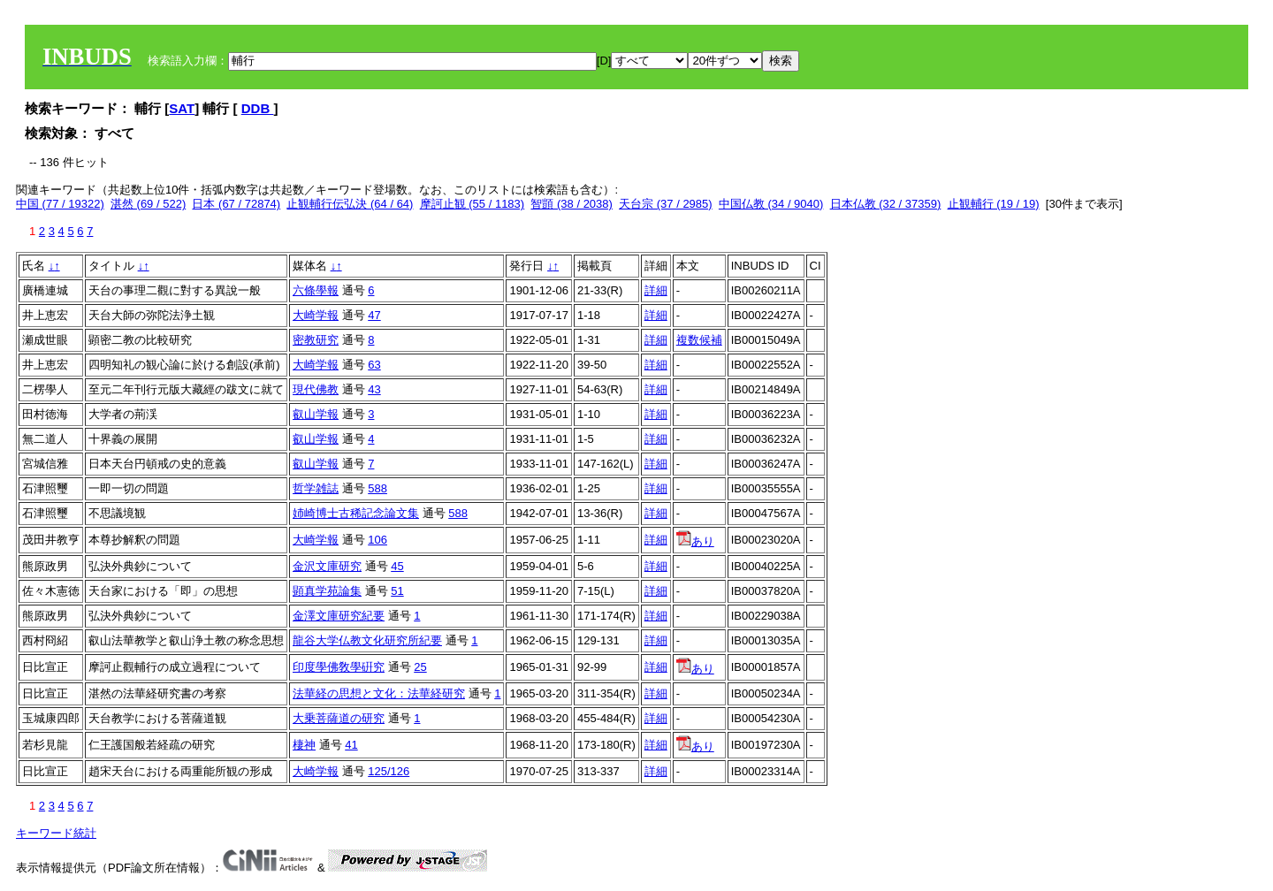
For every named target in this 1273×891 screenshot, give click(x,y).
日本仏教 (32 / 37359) (885, 203)
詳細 (655, 290)
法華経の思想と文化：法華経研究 (379, 693)
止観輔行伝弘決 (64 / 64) (349, 203)
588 (377, 488)
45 (397, 566)
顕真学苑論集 (327, 591)
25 (420, 667)
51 (397, 591)
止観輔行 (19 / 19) (994, 203)
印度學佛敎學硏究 (339, 667)
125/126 (388, 771)
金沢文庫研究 (327, 566)
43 (374, 389)
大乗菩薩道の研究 (339, 718)
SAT (181, 108)
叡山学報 (316, 414)
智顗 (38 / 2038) (571, 203)
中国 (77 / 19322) (60, 203)
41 (351, 744)
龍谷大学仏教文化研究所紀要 (367, 640)
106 (377, 539)
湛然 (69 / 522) (148, 203)
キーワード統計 (56, 833)
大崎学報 (316, 315)
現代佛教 (316, 389)
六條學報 (316, 290)
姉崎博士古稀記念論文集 (356, 513)
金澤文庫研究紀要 (339, 615)
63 (374, 364)
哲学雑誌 (316, 488)
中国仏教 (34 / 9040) (771, 203)
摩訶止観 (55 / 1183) (472, 203)
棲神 (304, 744)
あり (695, 541)
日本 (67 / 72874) (236, 203)
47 (374, 315)
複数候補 (699, 339)
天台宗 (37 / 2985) (666, 203)
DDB (257, 108)
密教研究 (316, 339)
